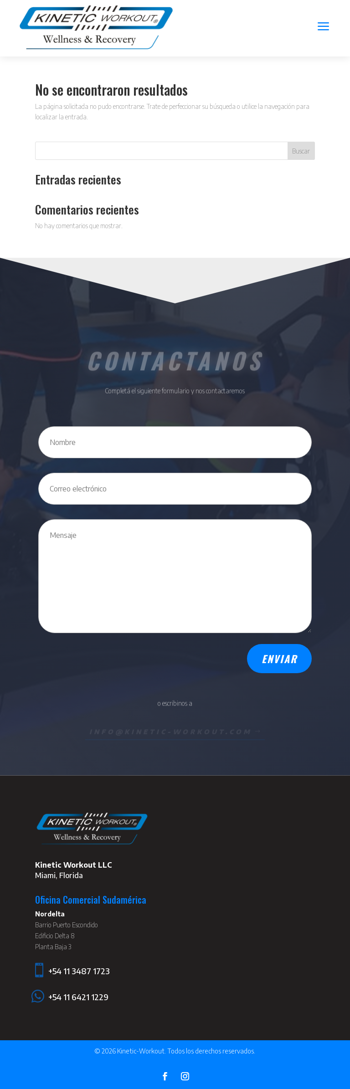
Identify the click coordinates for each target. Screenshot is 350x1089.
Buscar (301, 151)
